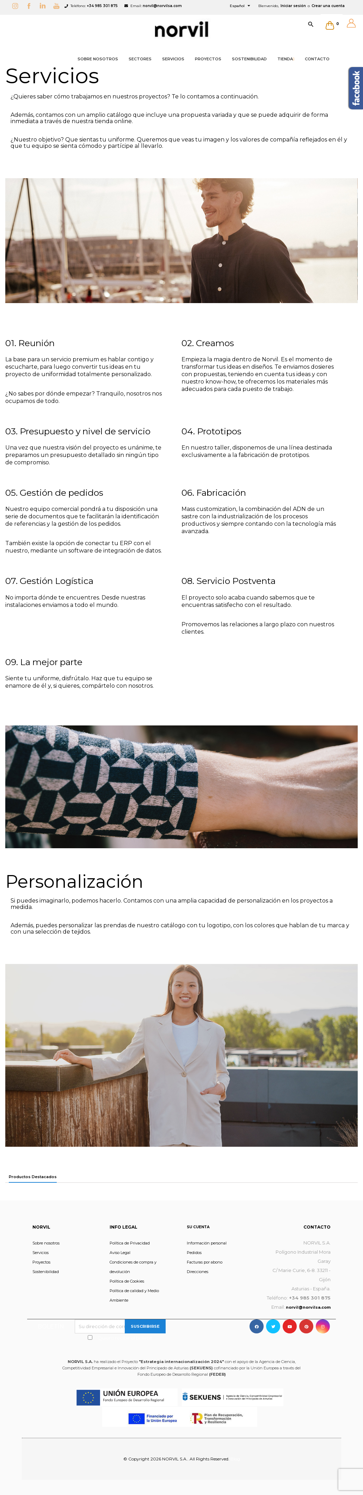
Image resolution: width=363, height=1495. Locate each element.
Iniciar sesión (293, 6)
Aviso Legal (120, 1252)
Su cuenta (198, 1227)
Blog (235, 1458)
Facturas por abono (204, 1262)
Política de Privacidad (130, 1243)
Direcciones (197, 1271)
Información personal (207, 1243)
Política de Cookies (127, 1281)
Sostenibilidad (45, 1271)
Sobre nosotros (46, 1243)
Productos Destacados (33, 1176)
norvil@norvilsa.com (162, 6)
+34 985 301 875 (102, 6)
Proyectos (41, 1262)
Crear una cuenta (328, 6)
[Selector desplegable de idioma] (241, 6)
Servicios (40, 1252)
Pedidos (194, 1252)
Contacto (317, 1227)
